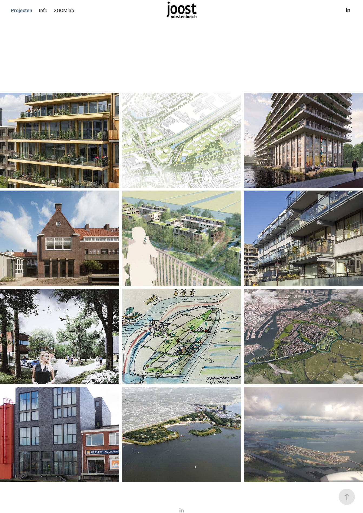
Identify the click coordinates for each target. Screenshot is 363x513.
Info (43, 10)
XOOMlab (64, 10)
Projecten (21, 10)
